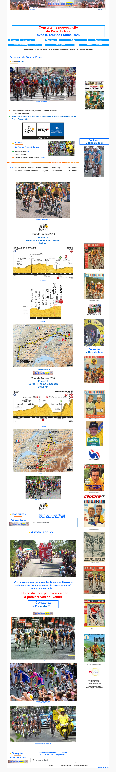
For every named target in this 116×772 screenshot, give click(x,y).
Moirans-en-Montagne (27, 168)
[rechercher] (53, 522)
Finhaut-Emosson (31, 171)
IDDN (101, 687)
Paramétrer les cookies (81, 765)
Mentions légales (66, 765)
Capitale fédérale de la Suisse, (23, 110)
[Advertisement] (58, 19)
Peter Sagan (57, 168)
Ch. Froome (72, 168)
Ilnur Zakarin (57, 171)
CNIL (99, 686)
